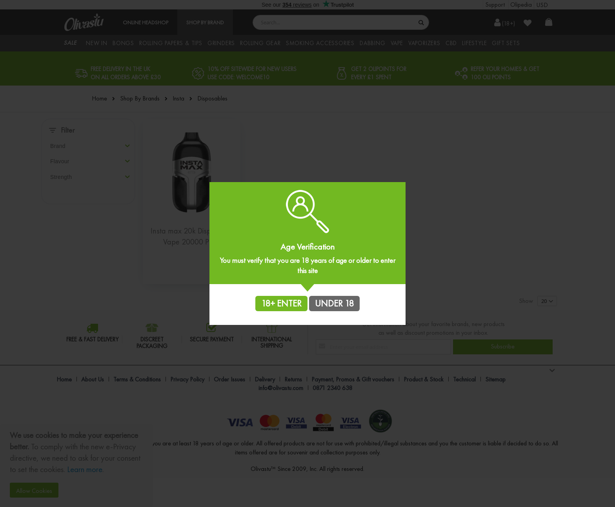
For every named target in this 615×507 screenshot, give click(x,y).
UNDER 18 (334, 303)
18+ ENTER (281, 303)
